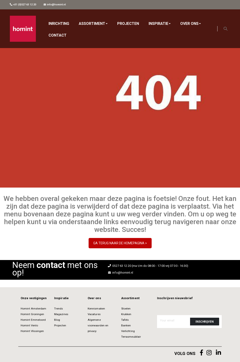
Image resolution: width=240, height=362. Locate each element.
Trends (58, 308)
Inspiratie (61, 298)
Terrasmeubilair (131, 336)
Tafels (125, 319)
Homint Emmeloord (33, 319)
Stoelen (126, 308)
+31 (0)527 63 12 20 (23, 4)
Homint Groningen (32, 314)
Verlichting (128, 331)
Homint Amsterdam (33, 308)
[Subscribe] (204, 321)
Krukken (126, 314)
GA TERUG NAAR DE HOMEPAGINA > (120, 243)
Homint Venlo (29, 325)
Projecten (60, 325)
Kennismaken (96, 308)
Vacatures (94, 314)
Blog (57, 319)
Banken (126, 325)
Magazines (61, 314)
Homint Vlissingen (32, 331)
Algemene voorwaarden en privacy (98, 325)
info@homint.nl (55, 4)
